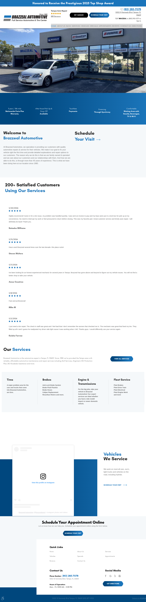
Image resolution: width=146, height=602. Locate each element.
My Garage (78, 15)
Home (53, 26)
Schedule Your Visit (99, 15)
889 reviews (56, 16)
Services (76, 26)
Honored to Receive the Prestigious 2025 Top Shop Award (73, 3)
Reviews (115, 26)
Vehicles (85, 26)
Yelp (115, 576)
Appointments (105, 26)
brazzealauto (40, 512)
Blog (68, 26)
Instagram (120, 576)
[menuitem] (53, 26)
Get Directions (113, 584)
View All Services (121, 359)
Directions (137, 26)
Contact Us (125, 26)
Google (111, 576)
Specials (94, 26)
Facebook (106, 576)
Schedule (85, 136)
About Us (61, 26)
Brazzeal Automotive (26, 512)
